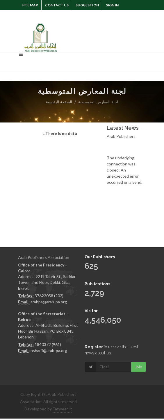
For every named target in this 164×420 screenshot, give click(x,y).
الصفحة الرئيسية (59, 102)
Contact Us (57, 5)
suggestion (87, 5)
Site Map (30, 5)
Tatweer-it (62, 408)
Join (138, 366)
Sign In (112, 5)
